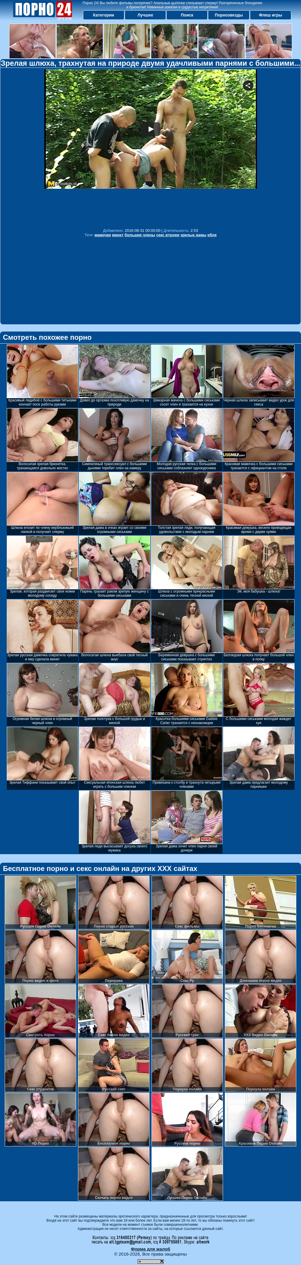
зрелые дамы (193, 235)
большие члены (140, 235)
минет (117, 235)
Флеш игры (270, 15)
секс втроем (167, 235)
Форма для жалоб (150, 1248)
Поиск (187, 15)
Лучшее (145, 15)
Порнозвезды (229, 15)
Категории (103, 15)
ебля (212, 235)
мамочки (103, 235)
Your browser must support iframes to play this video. (150, 147)
